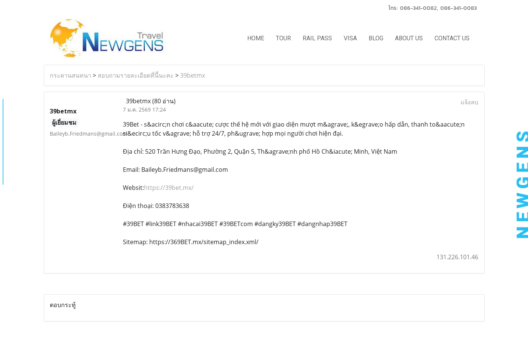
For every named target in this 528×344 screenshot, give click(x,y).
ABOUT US (409, 38)
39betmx (192, 75)
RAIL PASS (317, 38)
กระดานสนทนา (70, 75)
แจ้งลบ (469, 102)
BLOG (376, 38)
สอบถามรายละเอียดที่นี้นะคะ (136, 75)
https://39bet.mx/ (169, 187)
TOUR (283, 38)
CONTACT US (452, 38)
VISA (350, 38)
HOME (255, 38)
